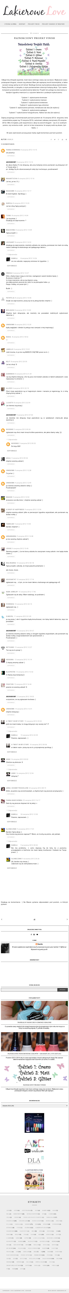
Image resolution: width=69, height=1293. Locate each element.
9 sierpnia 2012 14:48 (25, 536)
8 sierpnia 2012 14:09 (24, 230)
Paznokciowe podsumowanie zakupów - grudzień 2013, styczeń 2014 (34, 1054)
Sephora (19, 1262)
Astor (16, 1210)
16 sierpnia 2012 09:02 (19, 759)
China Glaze (50, 1217)
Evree (19, 1227)
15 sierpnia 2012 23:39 (29, 735)
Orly (35, 1251)
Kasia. (8, 337)
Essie (36, 1224)
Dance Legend (37, 1221)
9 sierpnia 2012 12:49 (23, 483)
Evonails (9, 1227)
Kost (57, 1234)
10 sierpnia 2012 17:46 (27, 592)
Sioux (51, 1262)
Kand (32, 1234)
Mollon (36, 1245)
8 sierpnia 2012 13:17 (23, 191)
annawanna (11, 536)
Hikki (8, 759)
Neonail (9, 1251)
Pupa (56, 1255)
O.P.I (17, 1251)
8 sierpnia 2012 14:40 (23, 298)
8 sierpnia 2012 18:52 (20, 337)
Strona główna (11, 24)
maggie (9, 497)
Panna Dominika (13, 150)
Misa (8, 1245)
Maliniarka (11, 563)
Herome (49, 1231)
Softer (27, 1265)
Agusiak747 (11, 579)
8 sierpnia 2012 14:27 (21, 273)
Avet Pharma (26, 1210)
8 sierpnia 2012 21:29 (23, 374)
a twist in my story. (15, 721)
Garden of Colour (42, 1227)
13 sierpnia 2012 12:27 (23, 647)
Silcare (29, 1262)
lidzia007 (10, 242)
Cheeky (16, 1217)
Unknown (10, 324)
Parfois (57, 1251)
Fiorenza (10, 604)
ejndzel (9, 616)
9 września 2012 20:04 (29, 845)
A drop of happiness (15, 509)
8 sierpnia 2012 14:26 (29, 258)
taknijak (10, 524)
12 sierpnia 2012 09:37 (25, 631)
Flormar (28, 1227)
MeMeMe (55, 1241)
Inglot (17, 1234)
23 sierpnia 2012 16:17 (31, 800)
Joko (25, 1234)
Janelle (9, 349)
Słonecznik (11, 829)
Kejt (8, 361)
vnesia (9, 273)
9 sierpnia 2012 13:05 (23, 524)
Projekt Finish (34, 24)
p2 (41, 1251)
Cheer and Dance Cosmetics (32, 1217)
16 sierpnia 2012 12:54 (25, 773)
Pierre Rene (38, 1255)
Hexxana (10, 659)
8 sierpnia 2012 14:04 (20, 215)
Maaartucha (11, 178)
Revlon (22, 1258)
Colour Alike (23, 1221)
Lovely (26, 1238)
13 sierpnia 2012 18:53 (25, 696)
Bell (8, 1214)
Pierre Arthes (25, 1255)
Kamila (14, 258)
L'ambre (9, 1238)
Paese (49, 1251)
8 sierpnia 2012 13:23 (21, 203)
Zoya (22, 1269)
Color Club (10, 1221)
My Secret (9, 1248)
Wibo (14, 1269)
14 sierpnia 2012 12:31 (23, 709)
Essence (28, 1224)
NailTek (45, 1248)
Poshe (49, 1255)
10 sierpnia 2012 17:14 (25, 579)
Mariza (20, 1241)
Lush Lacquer (38, 1238)
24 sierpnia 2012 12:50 (29, 814)
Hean (33, 1231)
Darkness (10, 374)
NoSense (10, 429)
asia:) (8, 458)
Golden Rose (10, 1231)
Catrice (51, 1214)
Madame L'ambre (52, 1238)
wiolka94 (10, 310)
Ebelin (58, 1221)
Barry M (45, 1210)
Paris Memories (11, 1255)
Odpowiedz (11, 155)
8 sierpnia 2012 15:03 (23, 310)
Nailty (54, 1248)
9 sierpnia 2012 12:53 (21, 497)
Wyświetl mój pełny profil (39, 949)
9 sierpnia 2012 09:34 (20, 458)
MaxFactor (32, 1241)
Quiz (14, 1258)
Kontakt (22, 24)
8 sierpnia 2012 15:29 (23, 324)
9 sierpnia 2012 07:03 (25, 415)
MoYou (54, 1245)
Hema (41, 1231)
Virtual (54, 1265)
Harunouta (24, 1231)
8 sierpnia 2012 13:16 (26, 178)
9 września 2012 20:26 (30, 859)
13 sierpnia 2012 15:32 (24, 672)
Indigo (8, 1234)
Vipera (45, 1265)
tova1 (8, 215)
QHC (7, 1258)
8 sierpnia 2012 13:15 (25, 162)
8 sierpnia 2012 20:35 (19, 361)
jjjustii (9, 403)
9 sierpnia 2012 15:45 (20, 548)
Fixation (10, 684)
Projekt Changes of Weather (53, 24)
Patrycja (10, 298)
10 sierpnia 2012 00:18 (25, 563)
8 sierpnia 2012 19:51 (22, 349)
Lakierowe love (19, 1290)
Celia (8, 1217)
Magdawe (10, 191)
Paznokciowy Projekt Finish (34, 1085)
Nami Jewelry (12, 592)
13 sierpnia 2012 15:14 (23, 659)
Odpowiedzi (12, 254)
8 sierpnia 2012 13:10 (29, 150)
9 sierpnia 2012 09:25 (27, 443)
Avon (36, 1210)
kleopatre (10, 672)
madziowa (10, 230)
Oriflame (26, 1251)
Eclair (8, 1224)
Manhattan (10, 1241)
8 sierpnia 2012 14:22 (23, 242)
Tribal (36, 1265)
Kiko (40, 1234)
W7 (7, 1269)
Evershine (56, 1224)
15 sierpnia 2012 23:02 (33, 721)
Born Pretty (18, 1214)
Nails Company (33, 1248)
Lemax (18, 1238)
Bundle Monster (32, 1214)
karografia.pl (61, 1290)
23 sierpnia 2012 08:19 (37, 788)
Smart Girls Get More (13, 1265)
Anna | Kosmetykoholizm (17, 788)
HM (57, 1231)
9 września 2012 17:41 (25, 829)
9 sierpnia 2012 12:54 (33, 509)
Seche (58, 1258)
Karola (9, 203)
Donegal (49, 1221)
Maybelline (44, 1241)
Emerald (18, 1224)
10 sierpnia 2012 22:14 (23, 604)
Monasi (45, 1245)
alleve (9, 388)
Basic (54, 1210)
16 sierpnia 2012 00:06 (38, 744)
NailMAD (21, 1248)
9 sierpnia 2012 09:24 (22, 429)
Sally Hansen (47, 1258)
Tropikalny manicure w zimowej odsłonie (34, 1022)
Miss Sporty (18, 1245)
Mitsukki (10, 647)
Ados (8, 1210)
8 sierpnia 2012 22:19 (21, 388)
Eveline (45, 1224)
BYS (43, 1214)
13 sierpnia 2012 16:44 (22, 684)
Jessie (9, 548)
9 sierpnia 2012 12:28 (23, 470)
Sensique (9, 1262)
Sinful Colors (40, 1262)
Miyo (27, 1245)
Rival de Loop (33, 1258)
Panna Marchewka (14, 800)
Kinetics (49, 1234)
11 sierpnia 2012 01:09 (22, 616)
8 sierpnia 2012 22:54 (22, 403)
